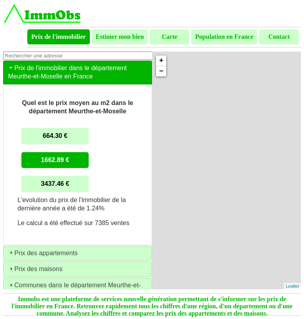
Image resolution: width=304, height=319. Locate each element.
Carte (169, 36)
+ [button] (161, 60)
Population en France (224, 36)
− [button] (161, 71)
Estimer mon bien (120, 36)
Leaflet (292, 286)
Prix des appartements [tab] (43, 252)
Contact (279, 36)
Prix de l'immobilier (58, 36)
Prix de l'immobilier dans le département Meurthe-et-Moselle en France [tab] (67, 72)
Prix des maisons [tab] (35, 269)
